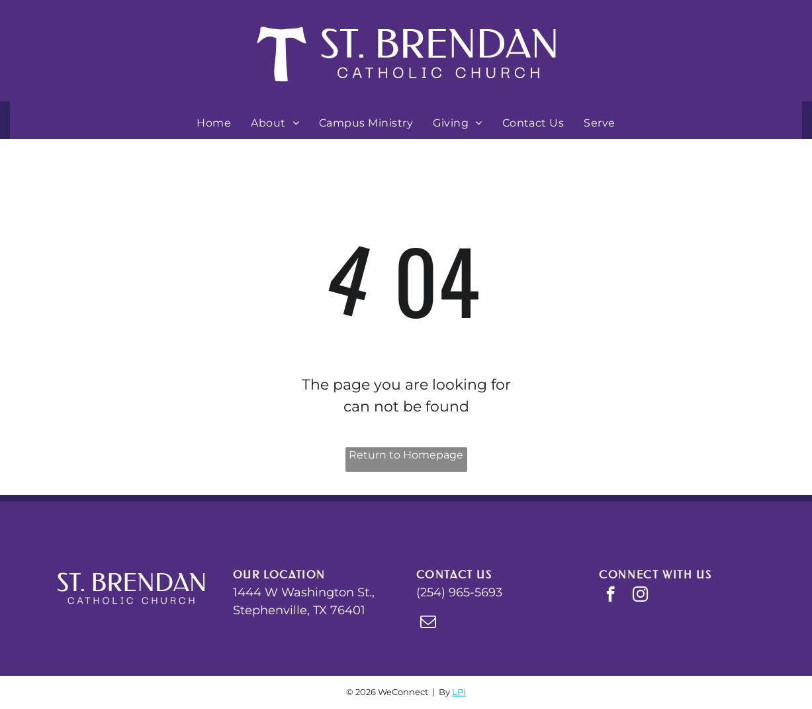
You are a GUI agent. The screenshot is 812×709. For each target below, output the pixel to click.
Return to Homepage (406, 455)
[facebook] (610, 595)
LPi (459, 691)
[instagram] (640, 595)
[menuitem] (214, 123)
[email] (427, 623)
